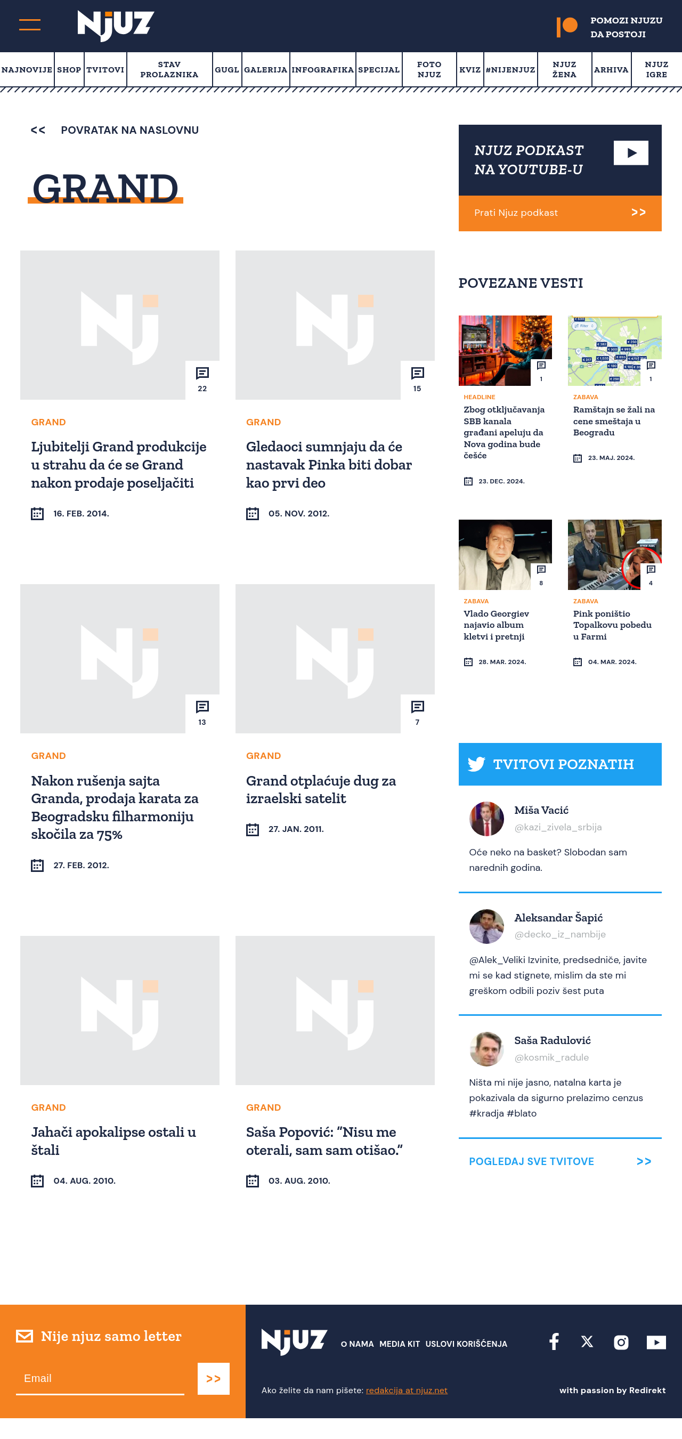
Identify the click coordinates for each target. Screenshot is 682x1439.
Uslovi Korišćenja (467, 1364)
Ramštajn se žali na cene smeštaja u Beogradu (611, 420)
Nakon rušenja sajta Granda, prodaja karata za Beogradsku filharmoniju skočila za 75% (116, 825)
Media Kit (399, 1364)
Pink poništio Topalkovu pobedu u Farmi (614, 603)
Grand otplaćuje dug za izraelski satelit (323, 807)
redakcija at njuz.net (407, 1410)
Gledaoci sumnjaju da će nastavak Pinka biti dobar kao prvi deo (330, 463)
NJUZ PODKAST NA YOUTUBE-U (529, 159)
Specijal (379, 69)
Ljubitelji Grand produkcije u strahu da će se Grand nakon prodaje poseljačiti (115, 472)
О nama (358, 1364)
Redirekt (647, 1410)
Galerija (266, 69)
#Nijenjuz (511, 69)
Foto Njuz (429, 69)
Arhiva (611, 69)
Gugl (227, 69)
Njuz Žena (565, 69)
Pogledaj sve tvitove (532, 1120)
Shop (69, 69)
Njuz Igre (657, 69)
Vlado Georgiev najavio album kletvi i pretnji (498, 603)
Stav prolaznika (170, 69)
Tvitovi (105, 69)
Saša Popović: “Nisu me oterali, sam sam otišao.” (326, 1159)
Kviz (470, 69)
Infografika (322, 69)
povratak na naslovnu (115, 130)
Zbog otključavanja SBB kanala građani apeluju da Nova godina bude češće (504, 431)
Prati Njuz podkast (516, 212)
